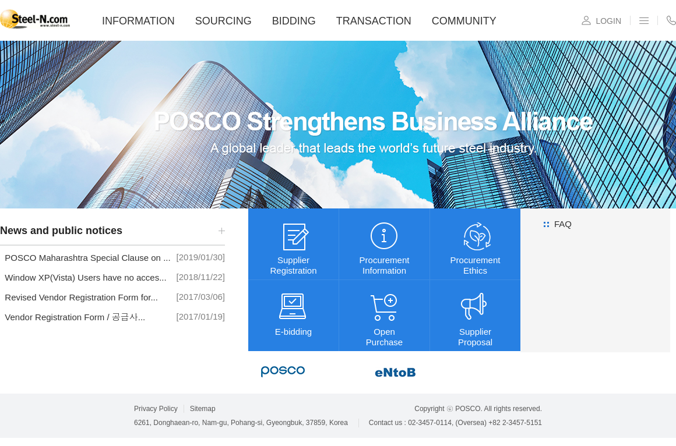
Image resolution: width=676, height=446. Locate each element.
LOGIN (608, 21)
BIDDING (294, 21)
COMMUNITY (464, 21)
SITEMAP (644, 20)
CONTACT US (671, 20)
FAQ (563, 224)
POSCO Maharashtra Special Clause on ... (85, 258)
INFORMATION (138, 21)
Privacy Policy (156, 409)
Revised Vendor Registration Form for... (79, 297)
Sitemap (203, 409)
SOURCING (223, 21)
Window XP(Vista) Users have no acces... (83, 277)
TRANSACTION (373, 21)
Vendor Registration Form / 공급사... (72, 317)
